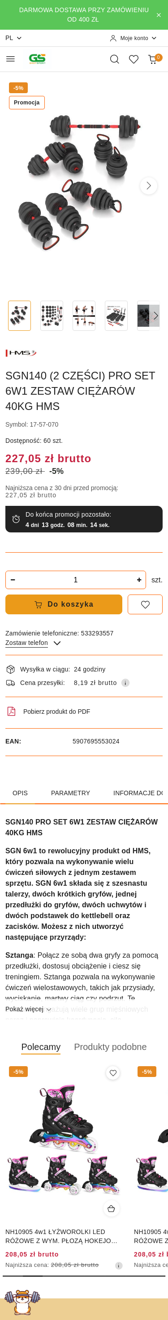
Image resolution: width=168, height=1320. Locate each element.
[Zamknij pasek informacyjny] (159, 15)
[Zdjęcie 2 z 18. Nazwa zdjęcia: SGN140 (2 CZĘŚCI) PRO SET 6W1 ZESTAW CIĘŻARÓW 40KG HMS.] (52, 316)
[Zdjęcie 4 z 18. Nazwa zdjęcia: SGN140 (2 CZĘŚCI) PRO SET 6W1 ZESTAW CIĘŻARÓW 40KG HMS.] (116, 316)
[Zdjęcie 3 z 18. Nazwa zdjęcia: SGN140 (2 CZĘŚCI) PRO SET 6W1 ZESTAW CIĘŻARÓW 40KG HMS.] (84, 316)
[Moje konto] (133, 38)
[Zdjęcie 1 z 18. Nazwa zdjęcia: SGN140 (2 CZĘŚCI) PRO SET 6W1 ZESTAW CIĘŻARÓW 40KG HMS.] (19, 316)
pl (13, 38)
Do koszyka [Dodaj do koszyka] (64, 604)
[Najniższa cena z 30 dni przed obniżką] (118, 1265)
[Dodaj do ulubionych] (145, 604)
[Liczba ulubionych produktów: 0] (133, 59)
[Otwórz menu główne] (10, 59)
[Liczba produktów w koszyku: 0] (152, 59)
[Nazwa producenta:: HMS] (21, 352)
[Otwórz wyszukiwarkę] (115, 59)
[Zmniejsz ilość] (12, 580)
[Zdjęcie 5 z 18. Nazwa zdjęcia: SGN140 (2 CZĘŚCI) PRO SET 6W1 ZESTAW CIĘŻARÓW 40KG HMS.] (148, 316)
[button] (148, 185)
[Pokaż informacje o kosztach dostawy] (125, 683)
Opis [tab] (20, 793)
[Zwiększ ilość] (139, 580)
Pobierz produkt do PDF (47, 711)
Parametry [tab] (70, 793)
